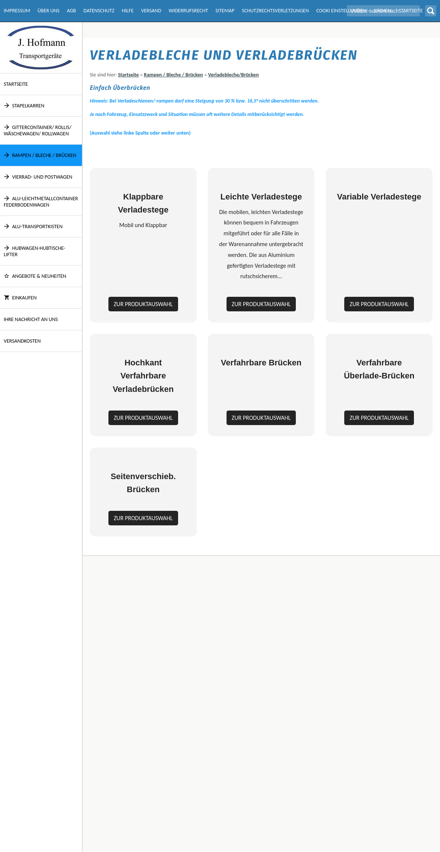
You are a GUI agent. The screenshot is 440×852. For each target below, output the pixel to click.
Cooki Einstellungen (341, 10)
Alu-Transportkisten (33, 226)
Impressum (17, 10)
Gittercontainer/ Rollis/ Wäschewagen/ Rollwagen (38, 130)
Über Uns (49, 10)
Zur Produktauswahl (143, 388)
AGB (71, 10)
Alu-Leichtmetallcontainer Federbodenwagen (41, 201)
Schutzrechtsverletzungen (275, 10)
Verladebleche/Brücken (233, 75)
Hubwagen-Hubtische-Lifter (34, 251)
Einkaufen (20, 298)
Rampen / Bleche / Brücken (40, 155)
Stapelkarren (24, 106)
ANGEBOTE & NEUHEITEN (35, 276)
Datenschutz (98, 10)
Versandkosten (22, 341)
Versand (151, 10)
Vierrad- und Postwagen (38, 177)
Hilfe (127, 10)
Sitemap (224, 10)
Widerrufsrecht (188, 10)
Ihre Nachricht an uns (31, 319)
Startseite (16, 84)
